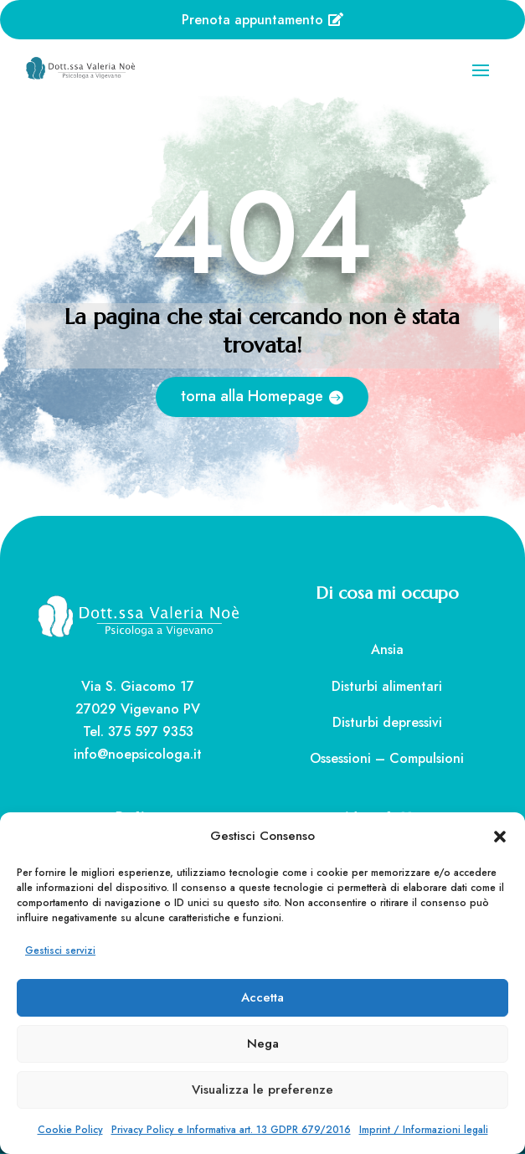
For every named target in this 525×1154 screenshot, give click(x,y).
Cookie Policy (70, 1129)
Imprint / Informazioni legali (423, 1129)
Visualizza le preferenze (262, 1089)
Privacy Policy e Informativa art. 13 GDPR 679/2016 (231, 1129)
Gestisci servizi (60, 950)
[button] (500, 836)
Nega (263, 1043)
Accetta (262, 997)
